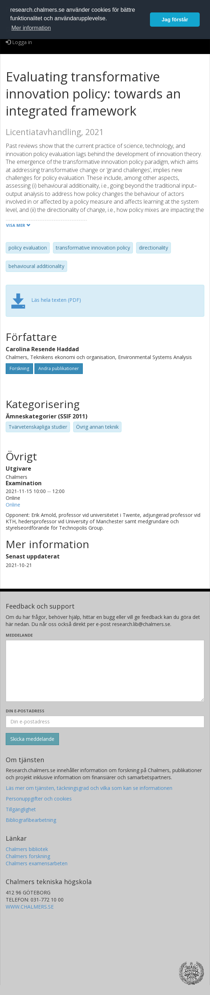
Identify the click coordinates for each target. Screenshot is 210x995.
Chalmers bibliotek (27, 849)
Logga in (19, 42)
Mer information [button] (31, 28)
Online (13, 504)
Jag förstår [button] (175, 19)
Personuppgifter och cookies (39, 798)
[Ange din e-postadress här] (105, 722)
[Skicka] (32, 739)
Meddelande (19, 635)
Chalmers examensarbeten (37, 863)
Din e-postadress (25, 710)
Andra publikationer (58, 368)
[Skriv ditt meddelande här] (105, 671)
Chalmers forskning (28, 856)
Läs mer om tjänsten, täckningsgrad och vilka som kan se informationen (89, 788)
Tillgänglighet (21, 809)
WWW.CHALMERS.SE (30, 906)
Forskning (19, 368)
